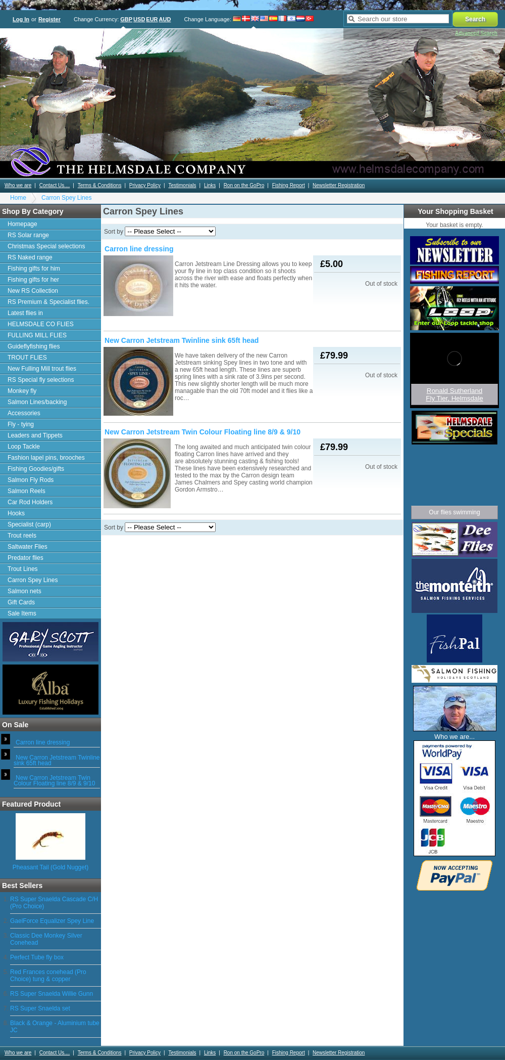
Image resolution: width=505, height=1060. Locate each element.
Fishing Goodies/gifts (36, 468)
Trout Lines (23, 568)
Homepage (22, 224)
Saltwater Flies (27, 546)
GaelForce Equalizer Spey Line (52, 920)
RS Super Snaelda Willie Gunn (51, 993)
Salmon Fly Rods (31, 479)
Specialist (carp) (29, 524)
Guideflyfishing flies (34, 346)
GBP (126, 19)
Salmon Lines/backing (37, 402)
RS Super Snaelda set (40, 1008)
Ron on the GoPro (244, 185)
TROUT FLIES (27, 357)
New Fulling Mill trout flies (42, 368)
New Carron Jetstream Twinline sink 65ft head (57, 760)
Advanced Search (476, 33)
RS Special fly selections (41, 379)
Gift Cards (21, 602)
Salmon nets (24, 591)
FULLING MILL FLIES (37, 335)
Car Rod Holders (30, 502)
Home (18, 197)
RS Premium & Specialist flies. (48, 301)
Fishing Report (288, 185)
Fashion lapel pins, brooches (46, 457)
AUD (165, 19)
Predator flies (25, 557)
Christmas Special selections (46, 246)
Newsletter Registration (339, 185)
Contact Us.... (54, 185)
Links (210, 185)
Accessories (24, 413)
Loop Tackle (24, 446)
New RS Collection (33, 290)
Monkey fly (22, 390)
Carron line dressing (43, 742)
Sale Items (22, 613)
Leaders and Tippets (35, 435)
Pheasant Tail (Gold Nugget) (51, 867)
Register (49, 19)
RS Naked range (30, 257)
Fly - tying (21, 424)
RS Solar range (28, 235)
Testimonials (182, 185)
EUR (152, 19)
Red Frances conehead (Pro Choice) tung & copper (48, 975)
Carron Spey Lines (66, 197)
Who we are (18, 185)
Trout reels (22, 535)
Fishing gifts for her (33, 279)
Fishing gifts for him (34, 268)
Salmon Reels (26, 491)
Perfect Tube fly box (37, 957)
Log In (21, 19)
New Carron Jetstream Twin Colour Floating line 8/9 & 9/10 (54, 780)
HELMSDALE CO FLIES (41, 324)
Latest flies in (25, 313)
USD (139, 19)
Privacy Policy (145, 185)
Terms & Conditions (100, 185)
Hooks (16, 513)
